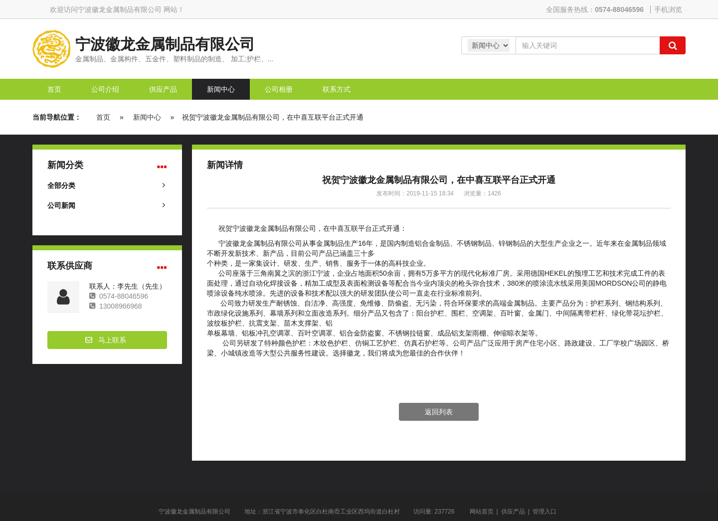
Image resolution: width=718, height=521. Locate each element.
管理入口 (544, 511)
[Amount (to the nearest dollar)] (588, 45)
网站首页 (482, 511)
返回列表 (439, 412)
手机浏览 (668, 9)
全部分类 (61, 185)
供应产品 (513, 511)
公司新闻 (61, 205)
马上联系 (112, 340)
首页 (103, 117)
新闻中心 (147, 117)
